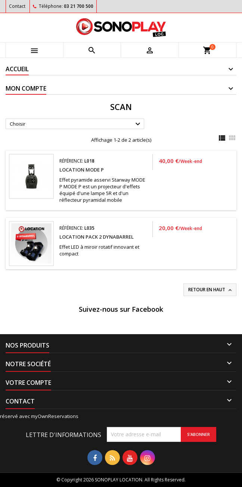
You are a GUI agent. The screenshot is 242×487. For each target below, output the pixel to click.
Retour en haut (210, 289)
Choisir (76, 124)
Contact (17, 6)
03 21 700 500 (78, 6)
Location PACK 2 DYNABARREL (96, 236)
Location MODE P (81, 169)
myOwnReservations (54, 416)
